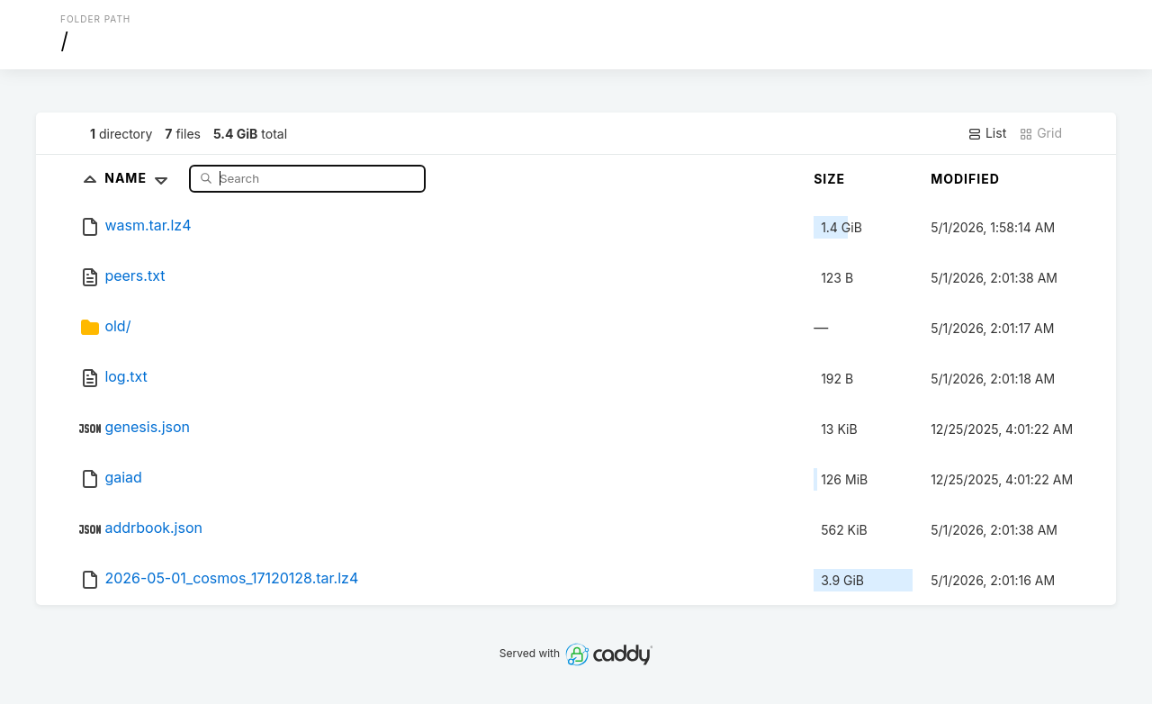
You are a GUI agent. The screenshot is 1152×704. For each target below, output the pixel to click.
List (987, 133)
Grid (1040, 133)
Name (140, 177)
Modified (965, 178)
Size (829, 178)
